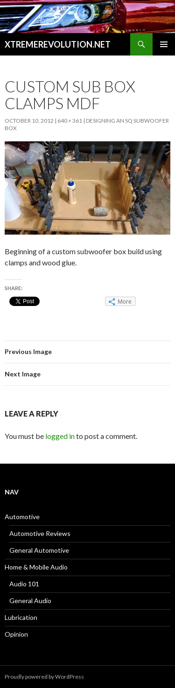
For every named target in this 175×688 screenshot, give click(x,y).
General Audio (30, 601)
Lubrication (21, 617)
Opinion (16, 634)
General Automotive (39, 550)
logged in (60, 435)
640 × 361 (69, 120)
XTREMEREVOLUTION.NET (58, 44)
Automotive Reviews (39, 533)
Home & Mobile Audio (36, 567)
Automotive (22, 517)
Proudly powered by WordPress (44, 676)
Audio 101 (24, 584)
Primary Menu (164, 44)
